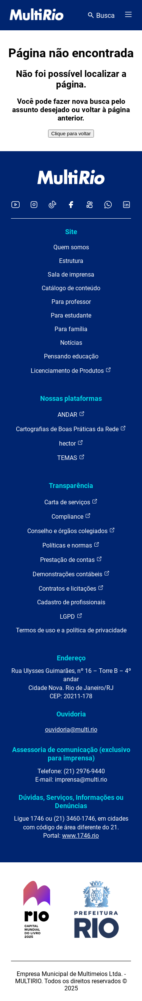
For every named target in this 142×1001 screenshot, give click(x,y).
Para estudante (71, 315)
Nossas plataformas (71, 398)
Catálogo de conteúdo (71, 288)
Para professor (71, 301)
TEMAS (71, 457)
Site (71, 232)
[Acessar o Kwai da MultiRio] (89, 205)
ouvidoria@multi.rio (71, 729)
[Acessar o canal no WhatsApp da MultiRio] (108, 205)
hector (71, 443)
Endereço (71, 658)
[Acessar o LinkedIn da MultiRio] (126, 205)
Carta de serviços (71, 502)
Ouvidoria (71, 714)
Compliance (71, 516)
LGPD (71, 616)
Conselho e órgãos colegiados (71, 531)
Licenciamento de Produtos (71, 370)
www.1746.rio (80, 835)
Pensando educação (71, 356)
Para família (71, 329)
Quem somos (71, 247)
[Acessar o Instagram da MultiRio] (34, 205)
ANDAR (71, 414)
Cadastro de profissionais (71, 602)
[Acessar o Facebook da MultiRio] (70, 205)
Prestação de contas (71, 559)
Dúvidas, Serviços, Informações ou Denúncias (71, 801)
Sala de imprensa (71, 274)
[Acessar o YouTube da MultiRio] (15, 205)
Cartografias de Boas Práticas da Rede (71, 429)
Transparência (71, 486)
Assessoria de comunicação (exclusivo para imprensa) (71, 754)
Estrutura (71, 260)
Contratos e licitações (71, 588)
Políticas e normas (71, 545)
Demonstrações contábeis (71, 574)
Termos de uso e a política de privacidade (71, 630)
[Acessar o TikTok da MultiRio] (52, 205)
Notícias (71, 342)
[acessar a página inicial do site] (36, 15)
